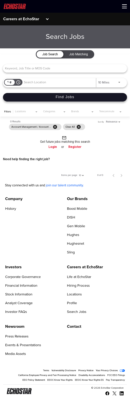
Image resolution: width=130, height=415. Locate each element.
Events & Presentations (23, 345)
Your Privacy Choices (107, 370)
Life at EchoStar (79, 277)
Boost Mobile (77, 209)
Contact (74, 327)
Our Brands (77, 199)
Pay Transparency (115, 380)
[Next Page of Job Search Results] (121, 175)
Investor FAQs (16, 312)
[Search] (65, 97)
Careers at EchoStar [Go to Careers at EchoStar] (85, 267)
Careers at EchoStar (21, 19)
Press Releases (16, 336)
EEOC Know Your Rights (60, 380)
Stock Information (18, 294)
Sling (71, 252)
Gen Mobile (76, 226)
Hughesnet (75, 243)
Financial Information (21, 286)
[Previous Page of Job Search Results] (113, 175)
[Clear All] (79, 127)
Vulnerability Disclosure (63, 370)
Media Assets (15, 354)
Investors (13, 267)
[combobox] (63, 68)
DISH (71, 217)
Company (13, 199)
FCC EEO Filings (116, 375)
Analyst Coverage (19, 303)
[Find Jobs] (65, 97)
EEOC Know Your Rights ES (89, 380)
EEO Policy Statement (33, 380)
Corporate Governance (23, 277)
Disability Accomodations (92, 375)
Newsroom (14, 327)
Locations (74, 294)
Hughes (73, 235)
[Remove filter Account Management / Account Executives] (55, 127)
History (10, 209)
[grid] (47, 126)
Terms (46, 370)
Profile (72, 303)
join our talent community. (65, 185)
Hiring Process (78, 286)
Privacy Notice (85, 370)
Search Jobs (76, 312)
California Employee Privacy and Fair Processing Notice (47, 375)
